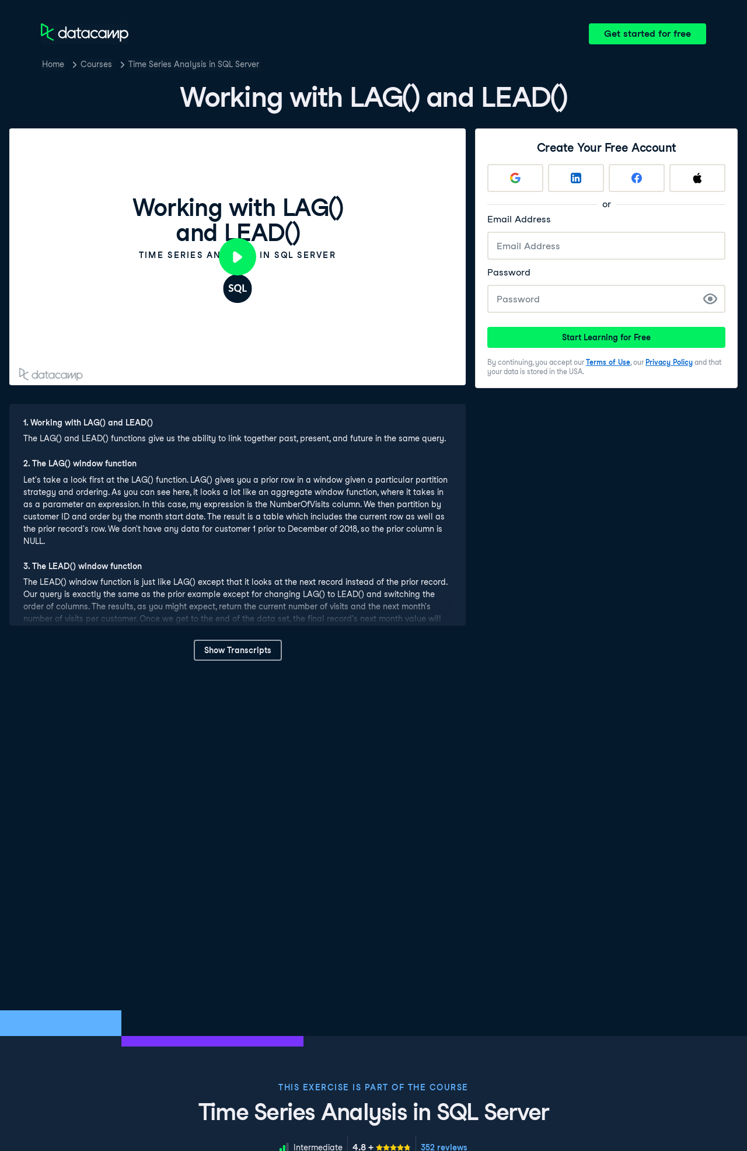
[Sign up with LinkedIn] (576, 178)
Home (53, 64)
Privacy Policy (669, 362)
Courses (96, 64)
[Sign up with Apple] (697, 178)
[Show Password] (710, 299)
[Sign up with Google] (515, 178)
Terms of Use (608, 362)
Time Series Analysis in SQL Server (193, 64)
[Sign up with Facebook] (637, 178)
